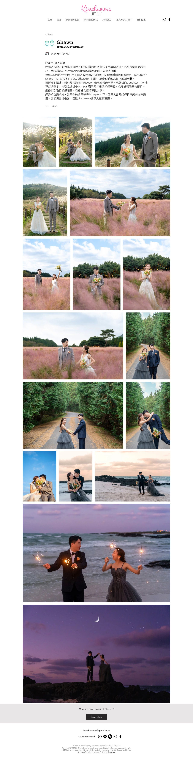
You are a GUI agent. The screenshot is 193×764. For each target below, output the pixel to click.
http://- (54, 106)
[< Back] (55, 34)
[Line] (105, 736)
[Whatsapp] (100, 736)
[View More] (96, 717)
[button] (72, 19)
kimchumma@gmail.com (96, 730)
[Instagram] (164, 19)
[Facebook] (169, 19)
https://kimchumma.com (89, 752)
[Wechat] (110, 736)
